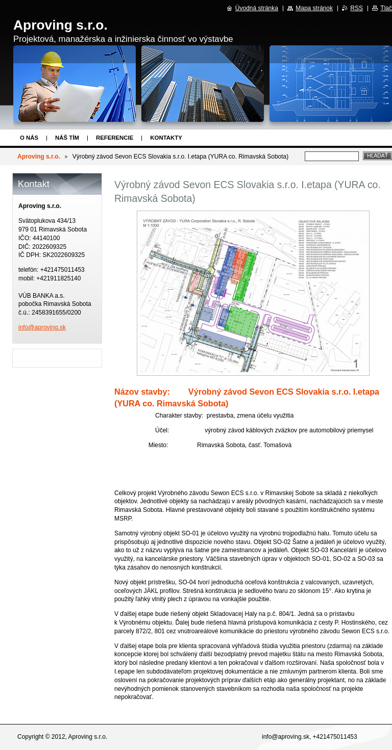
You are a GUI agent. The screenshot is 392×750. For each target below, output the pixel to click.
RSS (356, 8)
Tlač (386, 8)
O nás (29, 138)
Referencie (114, 138)
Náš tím (67, 138)
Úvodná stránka (256, 8)
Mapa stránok (314, 8)
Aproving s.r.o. (38, 156)
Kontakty (166, 138)
